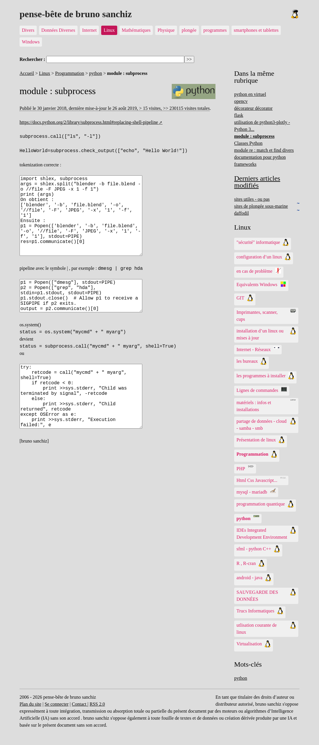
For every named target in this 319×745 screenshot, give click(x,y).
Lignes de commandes (261, 390)
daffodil (241, 213)
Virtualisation (253, 643)
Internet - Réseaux (257, 349)
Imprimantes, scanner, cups (266, 315)
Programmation (69, 73)
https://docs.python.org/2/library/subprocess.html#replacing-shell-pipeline (89, 122)
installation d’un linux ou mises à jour (266, 333)
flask (238, 115)
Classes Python (248, 143)
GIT (244, 298)
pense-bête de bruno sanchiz (76, 14)
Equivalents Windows (261, 284)
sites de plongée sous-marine (261, 206)
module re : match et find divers (264, 150)
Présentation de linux (260, 439)
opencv (241, 101)
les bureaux (251, 361)
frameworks (245, 164)
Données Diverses (58, 30)
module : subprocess (254, 136)
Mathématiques (136, 30)
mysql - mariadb (256, 491)
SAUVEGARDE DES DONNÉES (266, 595)
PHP (245, 468)
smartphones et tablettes (256, 30)
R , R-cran (250, 563)
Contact (79, 704)
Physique (166, 30)
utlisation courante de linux (266, 628)
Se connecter (57, 704)
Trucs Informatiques (259, 610)
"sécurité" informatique (262, 242)
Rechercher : (32, 59)
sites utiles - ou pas (252, 199)
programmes (215, 30)
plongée (189, 30)
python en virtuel (250, 94)
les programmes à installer (265, 375)
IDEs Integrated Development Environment (266, 533)
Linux (109, 30)
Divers (28, 30)
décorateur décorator (253, 108)
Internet (89, 30)
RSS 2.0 (97, 704)
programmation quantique (265, 504)
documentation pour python (260, 157)
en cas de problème (258, 271)
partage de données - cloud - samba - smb (266, 424)
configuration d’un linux (263, 256)
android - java (253, 577)
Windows (31, 41)
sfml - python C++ (258, 548)
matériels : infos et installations (266, 405)
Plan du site (30, 704)
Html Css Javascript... (261, 480)
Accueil (27, 73)
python (95, 73)
